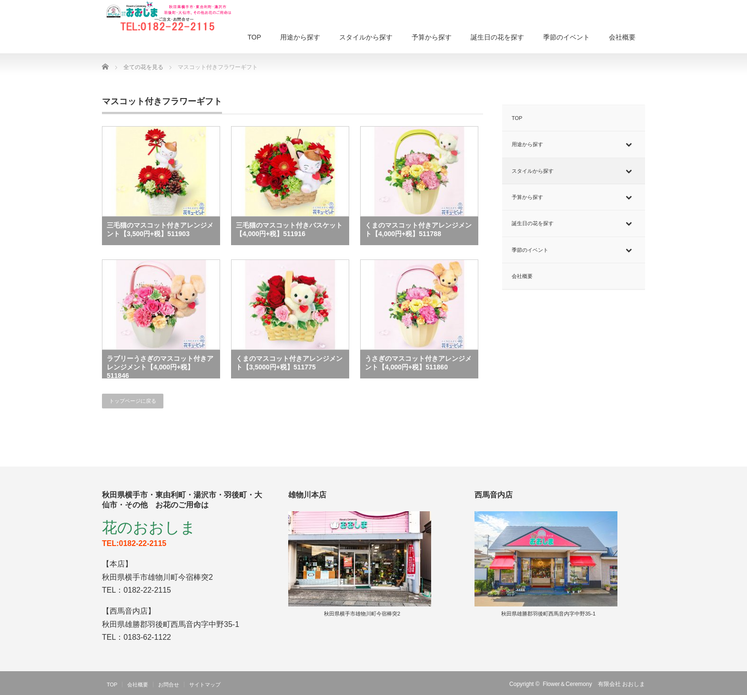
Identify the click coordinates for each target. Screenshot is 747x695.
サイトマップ (205, 684)
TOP (254, 37)
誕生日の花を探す (497, 37)
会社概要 (622, 37)
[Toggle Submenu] (628, 144)
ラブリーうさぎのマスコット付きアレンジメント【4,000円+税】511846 (160, 366)
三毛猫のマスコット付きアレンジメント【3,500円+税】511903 (160, 229)
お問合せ (168, 684)
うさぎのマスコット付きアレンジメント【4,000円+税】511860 (418, 363)
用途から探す (300, 37)
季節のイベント (566, 37)
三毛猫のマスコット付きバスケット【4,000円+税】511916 (289, 229)
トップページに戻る (132, 401)
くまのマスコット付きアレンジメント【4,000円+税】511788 (418, 229)
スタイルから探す (366, 37)
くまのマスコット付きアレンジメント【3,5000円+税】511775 (289, 363)
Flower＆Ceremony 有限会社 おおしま (594, 684)
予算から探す (432, 37)
